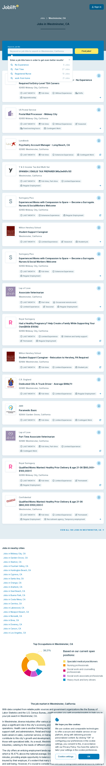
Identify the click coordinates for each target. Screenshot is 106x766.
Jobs (42, 18)
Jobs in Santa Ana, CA (13, 578)
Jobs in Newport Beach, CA (16, 612)
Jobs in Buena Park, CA (14, 595)
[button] (86, 51)
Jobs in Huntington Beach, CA (17, 570)
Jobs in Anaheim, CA (12, 587)
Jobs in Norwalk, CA (12, 616)
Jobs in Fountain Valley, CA (15, 566)
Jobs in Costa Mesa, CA (14, 599)
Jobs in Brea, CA (11, 620)
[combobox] (40, 51)
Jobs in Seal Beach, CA (14, 591)
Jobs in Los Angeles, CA (14, 633)
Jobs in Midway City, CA (14, 553)
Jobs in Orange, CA (12, 583)
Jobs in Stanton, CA (12, 562)
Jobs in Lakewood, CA (13, 608)
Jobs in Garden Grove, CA (15, 558)
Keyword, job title (14, 47)
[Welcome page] (10, 7)
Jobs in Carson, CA (12, 628)
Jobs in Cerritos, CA (12, 603)
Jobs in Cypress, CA (12, 574)
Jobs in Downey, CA (12, 624)
